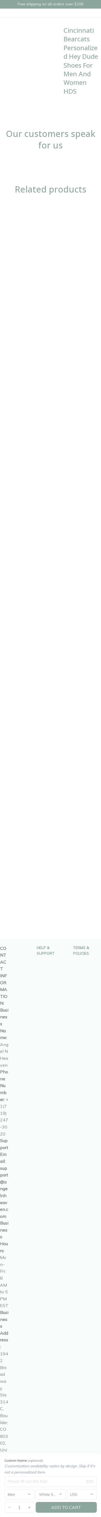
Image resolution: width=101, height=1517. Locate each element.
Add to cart (66, 1507)
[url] (4, 1192)
